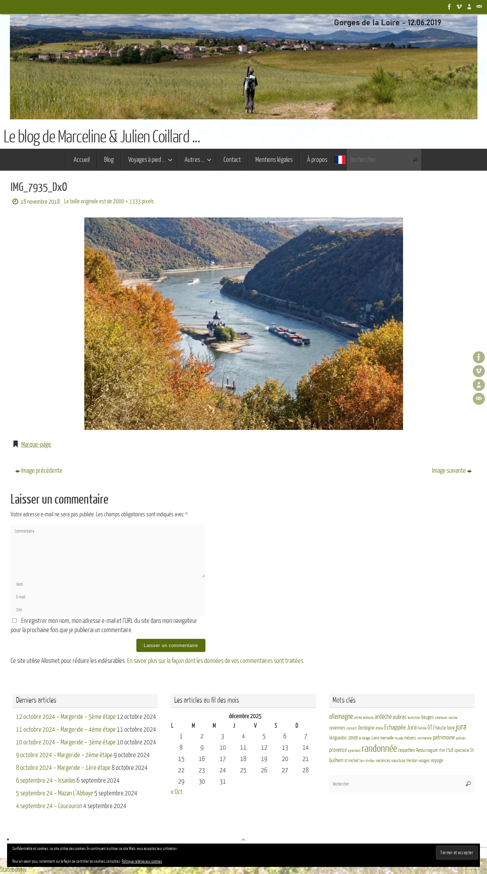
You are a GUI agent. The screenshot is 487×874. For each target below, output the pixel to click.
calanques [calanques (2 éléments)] (441, 717)
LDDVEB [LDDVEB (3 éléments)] (353, 738)
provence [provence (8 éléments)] (338, 750)
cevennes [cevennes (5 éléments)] (337, 728)
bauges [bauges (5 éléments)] (427, 717)
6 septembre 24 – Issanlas (45, 780)
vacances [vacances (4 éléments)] (383, 760)
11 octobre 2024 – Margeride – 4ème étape (66, 729)
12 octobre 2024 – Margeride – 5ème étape (66, 716)
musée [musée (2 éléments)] (399, 738)
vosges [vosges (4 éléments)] (424, 760)
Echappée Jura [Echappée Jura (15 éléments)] (400, 727)
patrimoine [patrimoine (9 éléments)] (444, 737)
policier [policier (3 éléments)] (461, 738)
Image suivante (452, 470)
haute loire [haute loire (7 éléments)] (445, 728)
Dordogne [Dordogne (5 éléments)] (366, 728)
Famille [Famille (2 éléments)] (422, 728)
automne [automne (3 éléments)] (414, 717)
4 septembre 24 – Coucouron (49, 805)
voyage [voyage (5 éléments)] (437, 760)
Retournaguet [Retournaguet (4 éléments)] (427, 750)
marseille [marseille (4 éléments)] (386, 737)
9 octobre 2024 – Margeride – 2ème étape (64, 754)
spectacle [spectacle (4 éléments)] (461, 750)
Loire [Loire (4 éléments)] (375, 737)
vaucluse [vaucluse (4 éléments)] (398, 760)
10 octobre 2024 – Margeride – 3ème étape (66, 741)
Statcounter (13, 869)
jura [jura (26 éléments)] (461, 727)
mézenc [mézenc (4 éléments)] (410, 737)
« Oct (176, 791)
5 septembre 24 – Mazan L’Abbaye (54, 792)
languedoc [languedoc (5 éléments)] (338, 737)
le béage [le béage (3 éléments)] (364, 738)
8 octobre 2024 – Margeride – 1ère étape (63, 767)
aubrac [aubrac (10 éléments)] (400, 716)
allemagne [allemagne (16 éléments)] (341, 716)
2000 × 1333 (127, 201)
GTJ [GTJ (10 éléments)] (430, 727)
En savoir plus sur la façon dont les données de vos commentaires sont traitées (215, 660)
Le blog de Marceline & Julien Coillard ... (102, 137)
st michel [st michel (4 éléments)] (351, 760)
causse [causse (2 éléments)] (452, 717)
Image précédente (38, 470)
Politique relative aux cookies (142, 861)
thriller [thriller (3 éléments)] (370, 760)
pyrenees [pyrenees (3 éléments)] (354, 750)
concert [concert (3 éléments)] (351, 728)
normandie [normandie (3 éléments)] (424, 738)
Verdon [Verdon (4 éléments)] (412, 760)
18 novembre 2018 (40, 201)
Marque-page (36, 444)
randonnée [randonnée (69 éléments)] (379, 748)
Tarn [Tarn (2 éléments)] (361, 760)
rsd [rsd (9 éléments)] (449, 749)
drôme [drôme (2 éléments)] (379, 728)
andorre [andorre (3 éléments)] (368, 717)
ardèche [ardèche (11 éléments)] (383, 716)
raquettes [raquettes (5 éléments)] (406, 750)
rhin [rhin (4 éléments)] (442, 750)
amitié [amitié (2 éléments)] (358, 717)
